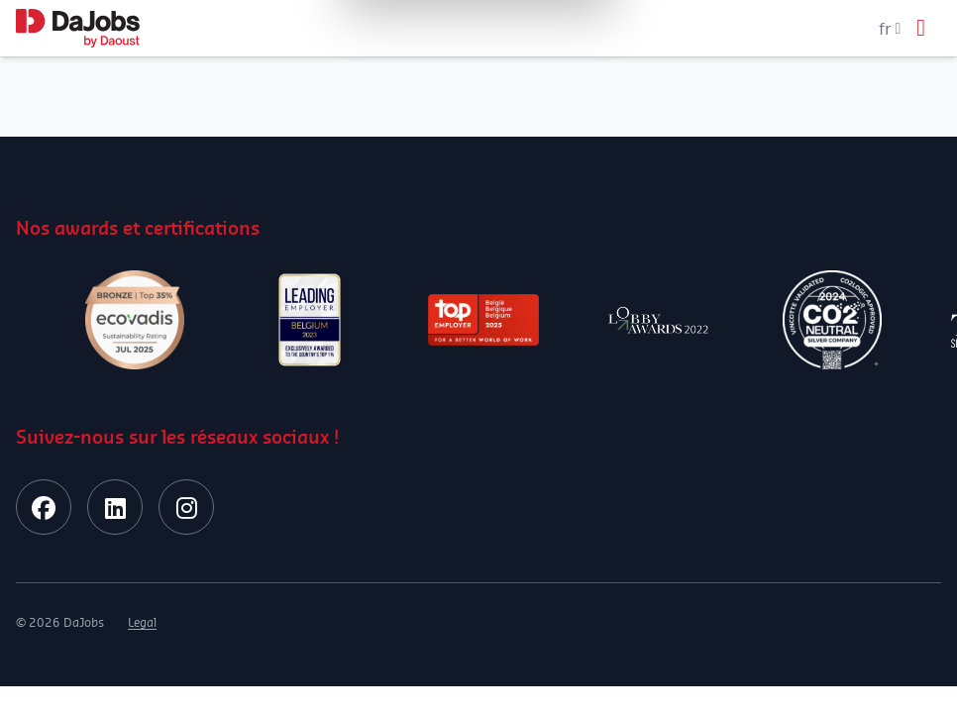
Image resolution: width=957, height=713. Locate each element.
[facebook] (43, 507)
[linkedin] (115, 507)
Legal (142, 622)
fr (890, 29)
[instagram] (186, 507)
